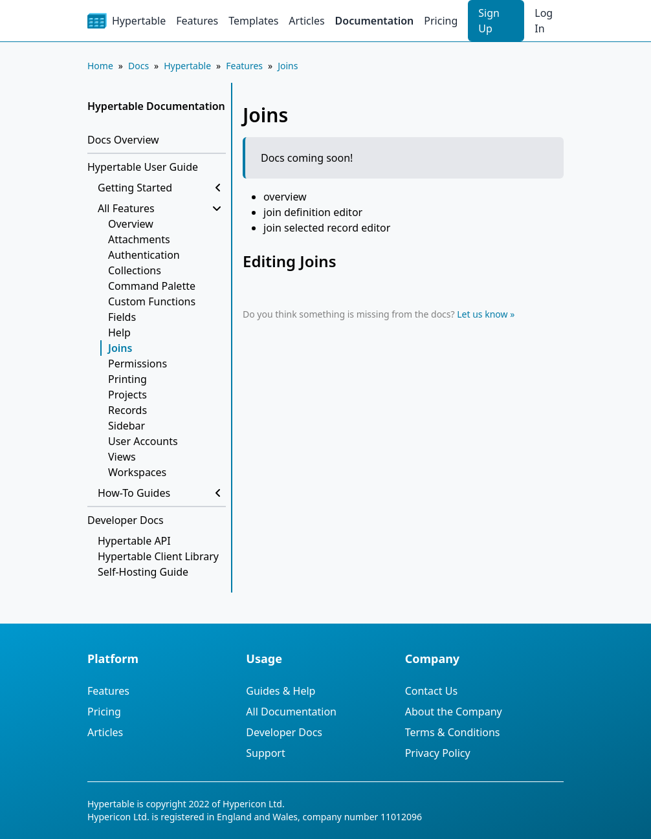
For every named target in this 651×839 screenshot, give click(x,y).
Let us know (482, 314)
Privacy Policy (437, 753)
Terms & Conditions (452, 732)
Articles (306, 21)
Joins (288, 66)
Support (265, 753)
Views (122, 457)
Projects (127, 394)
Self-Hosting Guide (143, 572)
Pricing (441, 21)
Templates (253, 21)
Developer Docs (125, 520)
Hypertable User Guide (142, 167)
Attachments (139, 239)
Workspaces (137, 472)
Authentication (144, 255)
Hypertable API (134, 541)
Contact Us (431, 691)
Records (127, 410)
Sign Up (489, 21)
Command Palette (151, 286)
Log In (544, 21)
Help (119, 332)
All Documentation (291, 711)
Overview (130, 224)
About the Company (453, 711)
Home (100, 66)
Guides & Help (280, 691)
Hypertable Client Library (158, 556)
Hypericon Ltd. (254, 804)
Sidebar (126, 426)
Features (197, 21)
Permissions (137, 363)
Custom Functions (151, 301)
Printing (127, 379)
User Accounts (143, 441)
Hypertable (187, 66)
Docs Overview (123, 140)
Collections (134, 270)
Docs (138, 66)
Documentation (374, 21)
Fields (122, 317)
